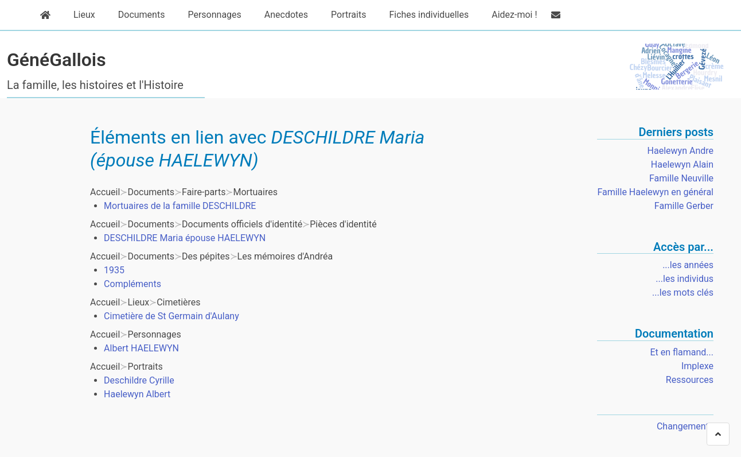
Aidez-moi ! (508, 15)
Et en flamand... (681, 352)
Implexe (697, 366)
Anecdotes (280, 15)
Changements (685, 426)
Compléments (132, 283)
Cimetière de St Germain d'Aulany (171, 316)
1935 (114, 270)
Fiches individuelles (423, 15)
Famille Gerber (683, 205)
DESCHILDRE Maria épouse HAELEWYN (185, 238)
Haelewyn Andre (680, 150)
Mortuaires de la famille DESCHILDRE (180, 205)
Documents (136, 15)
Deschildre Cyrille (139, 380)
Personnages (208, 15)
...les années (687, 265)
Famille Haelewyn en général (655, 192)
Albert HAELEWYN (141, 348)
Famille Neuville (681, 178)
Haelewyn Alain (682, 164)
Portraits (342, 15)
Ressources (689, 379)
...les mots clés (682, 292)
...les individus (684, 278)
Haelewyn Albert (137, 394)
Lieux (78, 15)
